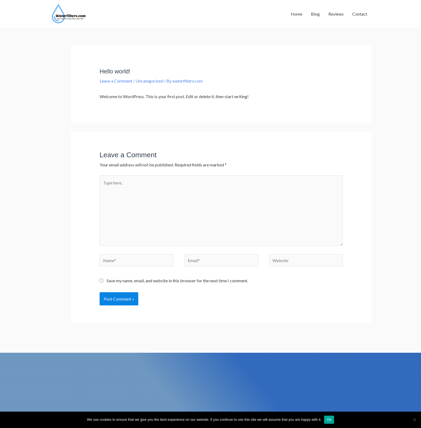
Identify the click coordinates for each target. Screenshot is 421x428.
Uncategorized (149, 81)
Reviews (336, 14)
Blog (315, 14)
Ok (329, 420)
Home (296, 14)
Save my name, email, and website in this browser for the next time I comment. (177, 281)
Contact (359, 14)
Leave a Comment (116, 81)
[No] (414, 419)
